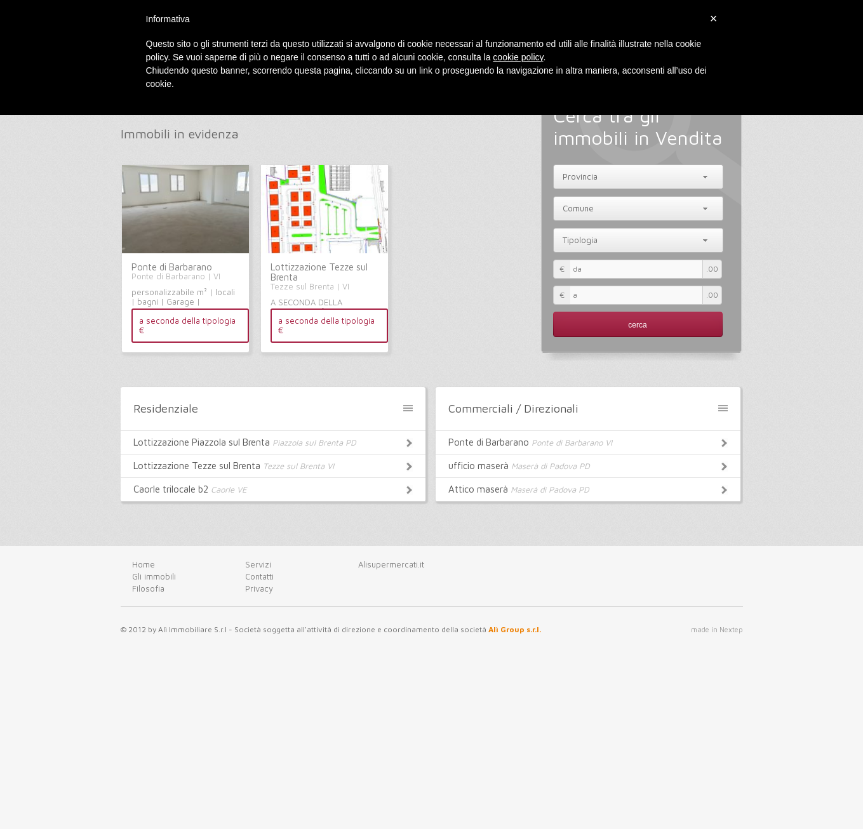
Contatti (259, 576)
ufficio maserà (588, 465)
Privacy (259, 588)
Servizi (258, 564)
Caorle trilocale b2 (273, 488)
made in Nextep (717, 629)
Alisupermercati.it (391, 564)
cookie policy (518, 57)
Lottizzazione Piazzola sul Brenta (273, 441)
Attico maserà (588, 488)
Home (143, 564)
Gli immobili (154, 576)
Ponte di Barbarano (171, 267)
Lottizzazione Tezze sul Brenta (319, 272)
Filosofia (148, 588)
